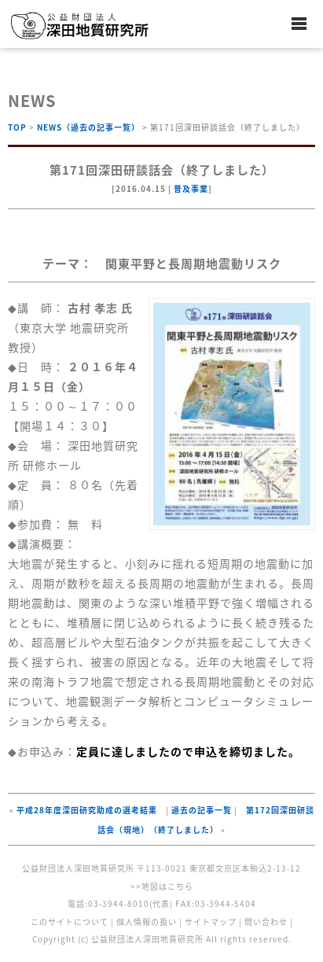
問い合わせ (266, 921)
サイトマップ (211, 921)
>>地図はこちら (161, 886)
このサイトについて (69, 921)
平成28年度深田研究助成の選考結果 (87, 810)
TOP (17, 127)
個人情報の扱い (146, 921)
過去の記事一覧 (201, 810)
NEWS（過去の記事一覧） (88, 127)
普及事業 (191, 188)
